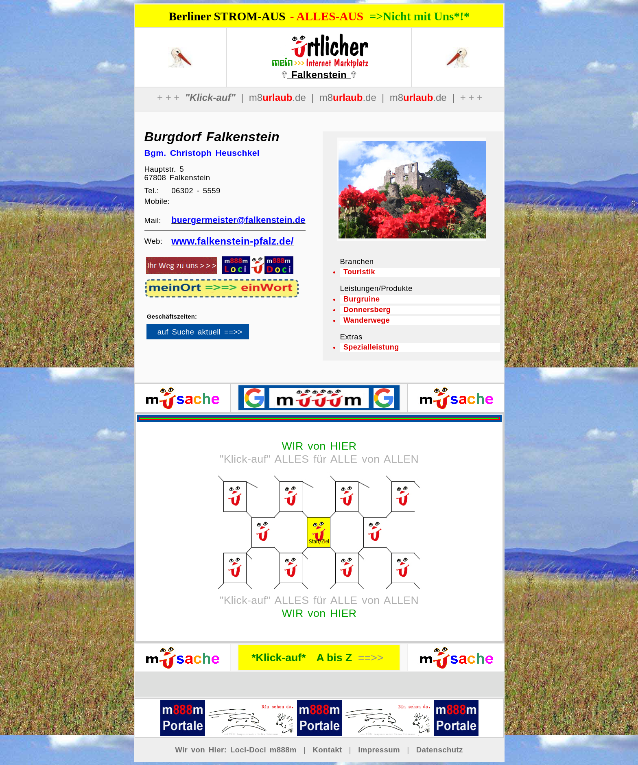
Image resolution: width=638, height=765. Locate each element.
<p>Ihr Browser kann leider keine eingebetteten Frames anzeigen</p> (211, 334)
